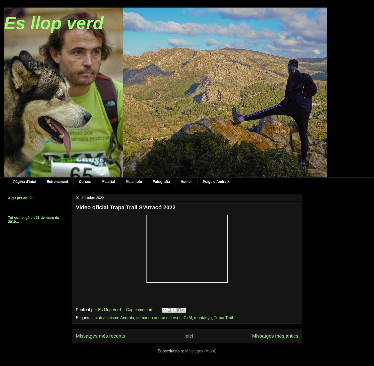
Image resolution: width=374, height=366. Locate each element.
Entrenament (57, 182)
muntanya (203, 318)
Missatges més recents (100, 336)
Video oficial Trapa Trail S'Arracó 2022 (125, 207)
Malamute (134, 182)
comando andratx (151, 318)
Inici (188, 336)
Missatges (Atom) (200, 351)
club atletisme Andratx (114, 318)
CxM (188, 318)
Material (108, 182)
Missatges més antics (275, 336)
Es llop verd (54, 23)
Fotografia (161, 182)
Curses (85, 182)
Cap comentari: (140, 310)
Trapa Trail (223, 318)
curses (175, 318)
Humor (186, 182)
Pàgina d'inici (24, 182)
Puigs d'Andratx (216, 182)
